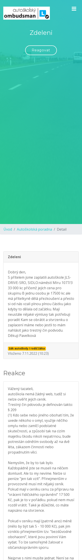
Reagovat (41, 50)
